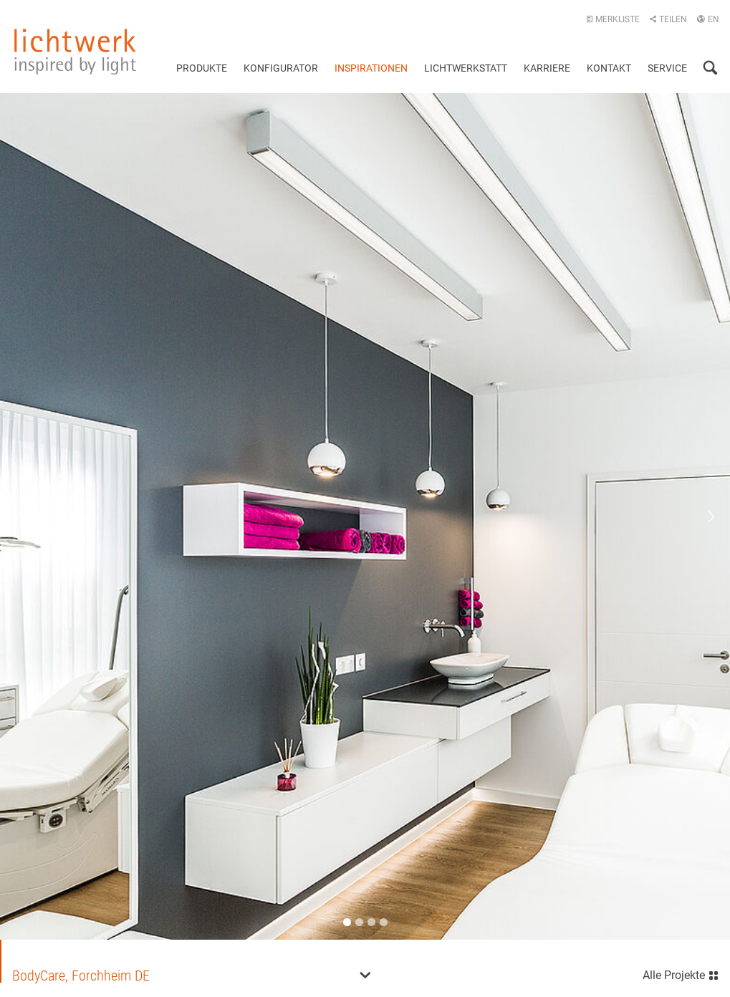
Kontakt (609, 68)
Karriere (547, 68)
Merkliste (613, 19)
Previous (28, 516)
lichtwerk (75, 51)
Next (701, 516)
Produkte (201, 68)
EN (707, 19)
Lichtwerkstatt (465, 68)
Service (667, 68)
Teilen (668, 19)
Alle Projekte (681, 973)
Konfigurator (281, 68)
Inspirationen (371, 68)
